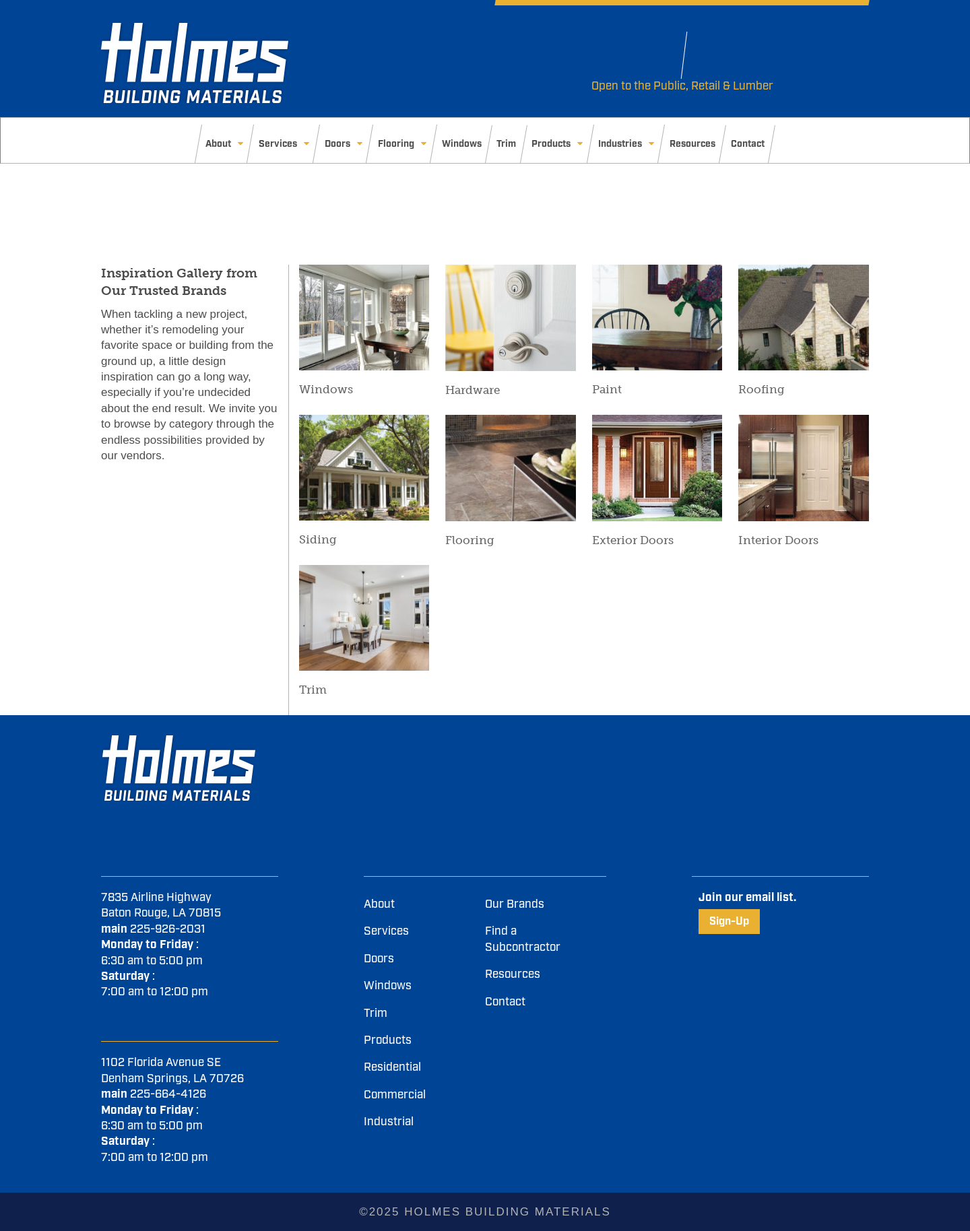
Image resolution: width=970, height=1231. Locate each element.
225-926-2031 (167, 929)
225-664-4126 (168, 1094)
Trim (506, 144)
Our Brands (514, 904)
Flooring (396, 144)
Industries (620, 144)
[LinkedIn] (627, 743)
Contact (748, 144)
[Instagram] (631, 743)
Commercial (395, 1095)
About (218, 144)
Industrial (389, 1121)
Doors (337, 144)
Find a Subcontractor (522, 939)
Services (278, 144)
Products (551, 144)
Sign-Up (729, 921)
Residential (392, 1067)
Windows (462, 144)
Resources (692, 144)
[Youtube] (624, 743)
